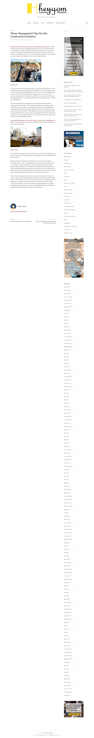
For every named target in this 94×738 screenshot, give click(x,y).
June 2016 (66, 669)
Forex (65, 186)
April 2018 (66, 595)
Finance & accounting (69, 183)
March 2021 (67, 486)
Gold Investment (68, 193)
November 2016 (68, 652)
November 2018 (68, 572)
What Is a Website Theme (70, 103)
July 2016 (66, 665)
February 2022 (67, 449)
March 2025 (67, 326)
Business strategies (69, 169)
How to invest (67, 196)
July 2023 (66, 393)
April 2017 (66, 635)
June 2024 (66, 356)
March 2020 (67, 519)
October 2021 (67, 463)
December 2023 (68, 376)
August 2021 (67, 469)
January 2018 (67, 605)
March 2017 (67, 639)
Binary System (67, 156)
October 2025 (67, 303)
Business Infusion (49, 732)
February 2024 (67, 370)
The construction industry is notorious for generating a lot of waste (29, 46)
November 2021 (68, 459)
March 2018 (67, 599)
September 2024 (68, 346)
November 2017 (68, 612)
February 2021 (67, 489)
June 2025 (66, 316)
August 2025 (67, 310)
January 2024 (67, 373)
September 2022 (68, 426)
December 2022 (68, 416)
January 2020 (67, 526)
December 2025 (68, 297)
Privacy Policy (60, 23)
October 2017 (67, 615)
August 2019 (67, 542)
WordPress (42, 735)
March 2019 (67, 559)
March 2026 (67, 287)
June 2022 (66, 436)
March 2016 (67, 678)
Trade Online (67, 229)
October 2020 (67, 502)
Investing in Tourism (69, 206)
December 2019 (68, 529)
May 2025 (66, 320)
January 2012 (67, 695)
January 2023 (67, 413)
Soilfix (22, 124)
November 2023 (68, 380)
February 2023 (67, 409)
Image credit (14, 84)
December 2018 (68, 569)
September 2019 (68, 539)
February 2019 (67, 562)
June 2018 (66, 589)
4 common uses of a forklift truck (72, 99)
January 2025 (67, 333)
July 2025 (66, 313)
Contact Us (50, 23)
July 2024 (66, 353)
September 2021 (68, 466)
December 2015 (68, 688)
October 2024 (67, 343)
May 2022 (66, 439)
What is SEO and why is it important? (21, 221)
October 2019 (67, 536)
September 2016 (68, 659)
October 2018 (67, 576)
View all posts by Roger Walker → (19, 211)
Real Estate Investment (70, 216)
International (67, 203)
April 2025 (66, 323)
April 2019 (66, 556)
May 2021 (66, 479)
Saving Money (67, 223)
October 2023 (67, 383)
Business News (67, 163)
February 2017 (67, 642)
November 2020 (68, 499)
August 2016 (67, 662)
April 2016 (66, 675)
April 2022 (66, 443)
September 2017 (68, 619)
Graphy (50, 735)
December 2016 (68, 649)
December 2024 (68, 336)
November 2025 (68, 300)
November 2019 (68, 532)
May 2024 (66, 360)
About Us (36, 23)
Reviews (12, 30)
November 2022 (68, 419)
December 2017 (68, 609)
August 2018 (67, 582)
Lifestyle (66, 213)
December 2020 (68, 496)
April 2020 (66, 516)
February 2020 (67, 522)
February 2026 (67, 290)
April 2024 (66, 363)
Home (29, 23)
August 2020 (67, 509)
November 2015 (68, 692)
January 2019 (67, 566)
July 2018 (66, 586)
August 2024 (67, 350)
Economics (67, 176)
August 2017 (67, 622)
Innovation (66, 199)
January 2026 (67, 293)
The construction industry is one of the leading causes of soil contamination (32, 120)
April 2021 (66, 482)
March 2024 (67, 366)
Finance (66, 179)
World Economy (68, 233)
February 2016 (67, 682)
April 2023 (66, 403)
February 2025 (67, 330)
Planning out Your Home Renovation (73, 106)
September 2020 (68, 506)
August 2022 (67, 429)
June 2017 (66, 629)
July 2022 (66, 433)
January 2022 (67, 453)
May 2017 (66, 632)
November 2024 (68, 340)
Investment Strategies (69, 209)
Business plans (67, 166)
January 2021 (67, 492)
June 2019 (66, 549)
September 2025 (68, 306)
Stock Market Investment (70, 226)
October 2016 (67, 655)
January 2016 (67, 685)
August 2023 (67, 390)
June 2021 (66, 476)
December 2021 (68, 456)
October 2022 (67, 423)
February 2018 (67, 602)
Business (66, 160)
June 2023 (66, 396)
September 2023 (68, 386)
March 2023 (67, 406)
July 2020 (66, 512)
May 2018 (66, 592)
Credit (65, 173)
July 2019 (66, 546)
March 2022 (67, 446)
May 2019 (66, 552)
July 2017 (66, 625)
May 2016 (66, 672)
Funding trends (68, 189)
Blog (42, 23)
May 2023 (66, 399)
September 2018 (68, 579)
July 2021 (66, 473)
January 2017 (67, 645)
